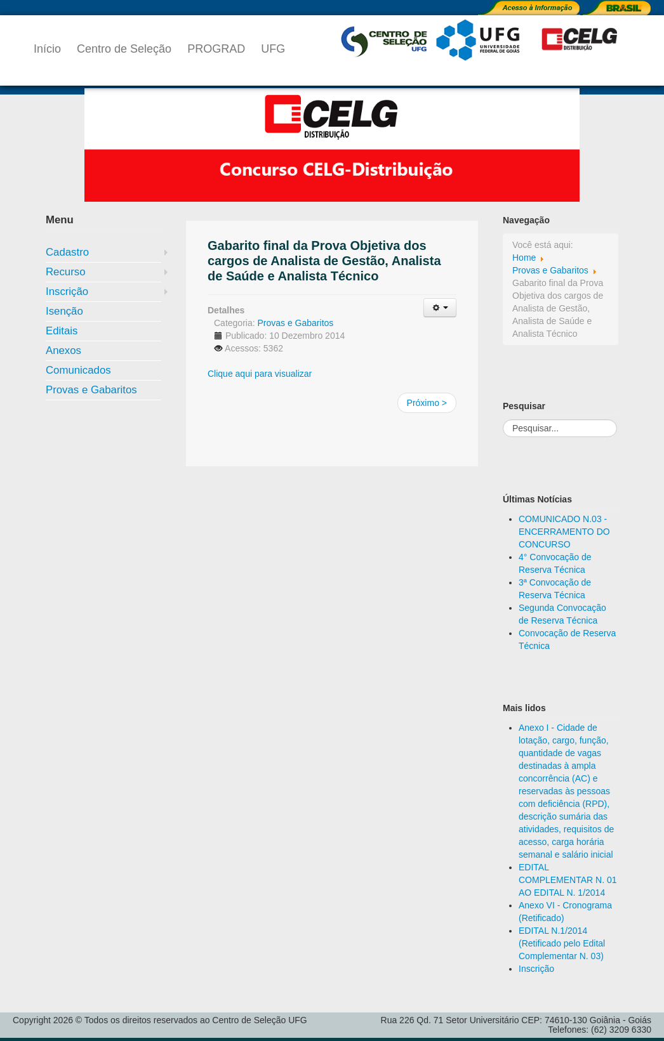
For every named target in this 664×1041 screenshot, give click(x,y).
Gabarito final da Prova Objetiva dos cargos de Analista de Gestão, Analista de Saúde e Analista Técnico (324, 261)
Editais (61, 331)
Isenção (64, 311)
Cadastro (67, 252)
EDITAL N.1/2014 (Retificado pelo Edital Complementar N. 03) (562, 943)
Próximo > (427, 403)
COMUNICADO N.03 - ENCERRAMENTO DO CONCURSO (564, 531)
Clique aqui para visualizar (260, 374)
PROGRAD (216, 49)
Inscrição (67, 291)
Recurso (66, 272)
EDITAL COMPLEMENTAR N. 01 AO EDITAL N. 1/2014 (568, 880)
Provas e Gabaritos (91, 390)
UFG (273, 49)
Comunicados (78, 370)
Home (524, 257)
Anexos (63, 350)
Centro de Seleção (124, 49)
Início (47, 49)
